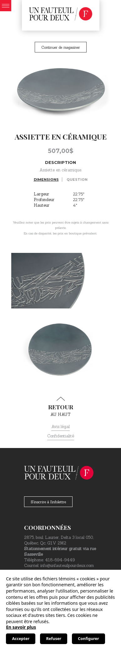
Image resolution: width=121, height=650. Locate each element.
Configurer (88, 638)
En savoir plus (21, 627)
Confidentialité (60, 436)
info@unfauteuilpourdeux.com (67, 565)
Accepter (20, 638)
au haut (60, 407)
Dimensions (46, 179)
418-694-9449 (60, 560)
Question (77, 179)
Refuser (53, 638)
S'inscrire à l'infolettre (48, 502)
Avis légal (60, 426)
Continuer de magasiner (60, 47)
